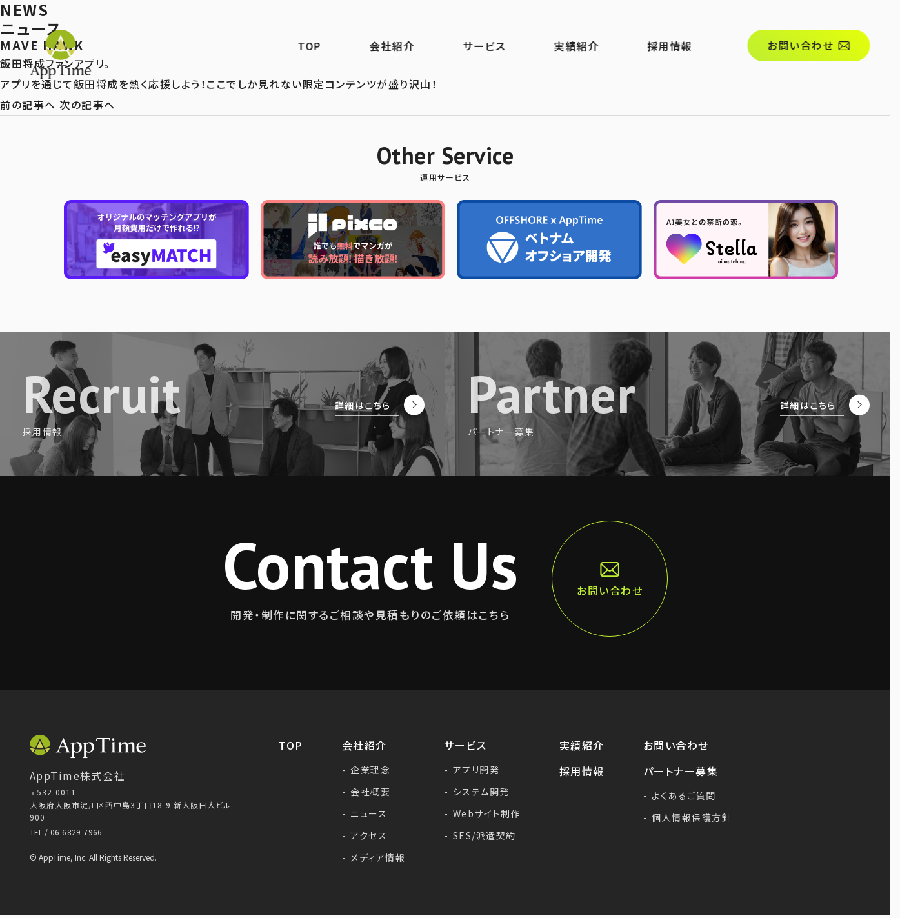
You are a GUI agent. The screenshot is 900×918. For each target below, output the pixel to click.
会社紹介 (408, 29)
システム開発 (477, 792)
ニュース (365, 813)
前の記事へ (28, 104)
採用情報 (685, 29)
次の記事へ (87, 104)
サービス (500, 29)
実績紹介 (592, 29)
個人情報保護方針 (687, 817)
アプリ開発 (471, 770)
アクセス (365, 835)
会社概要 (366, 792)
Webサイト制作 (482, 813)
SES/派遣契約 (480, 835)
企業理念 (366, 770)
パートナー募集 (681, 771)
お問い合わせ (676, 745)
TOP (326, 29)
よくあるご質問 (679, 795)
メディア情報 (374, 857)
